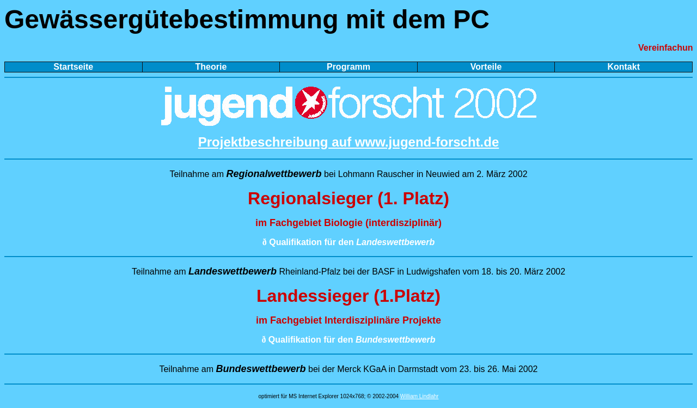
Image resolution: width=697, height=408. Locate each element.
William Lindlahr (419, 396)
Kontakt (623, 66)
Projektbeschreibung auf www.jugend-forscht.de (348, 142)
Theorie (211, 66)
